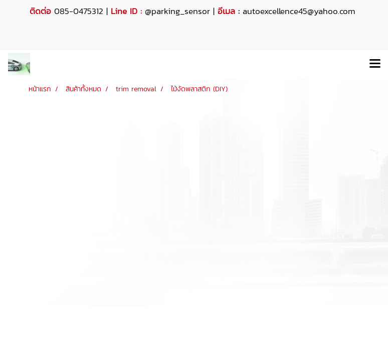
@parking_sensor (177, 11)
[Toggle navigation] (375, 64)
